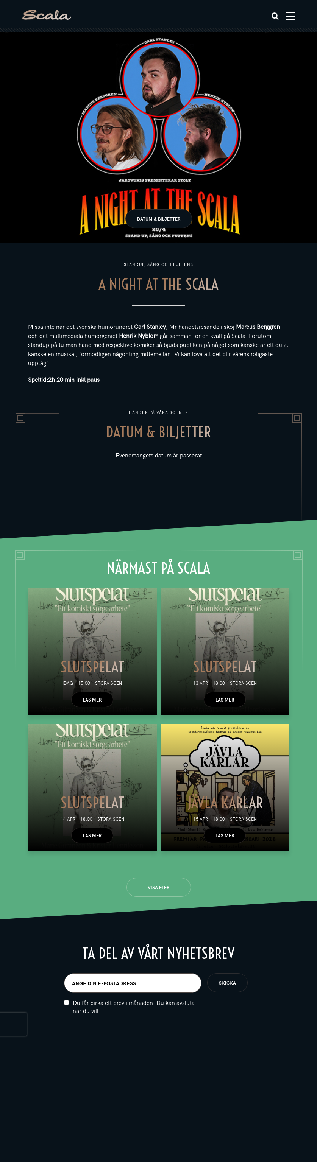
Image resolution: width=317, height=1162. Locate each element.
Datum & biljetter (158, 219)
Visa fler (158, 887)
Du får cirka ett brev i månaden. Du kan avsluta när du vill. (134, 1012)
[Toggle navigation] (290, 16)
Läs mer (92, 700)
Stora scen (108, 683)
